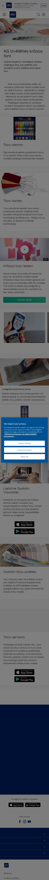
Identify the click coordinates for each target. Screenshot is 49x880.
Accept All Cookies (24, 450)
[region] (24, 440)
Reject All (24, 457)
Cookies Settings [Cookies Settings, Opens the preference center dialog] (24, 443)
